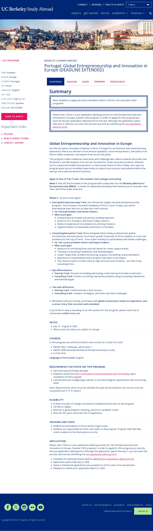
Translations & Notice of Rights (118, 511)
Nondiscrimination (135, 505)
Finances (136, 13)
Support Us (87, 505)
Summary (55, 81)
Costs (85, 81)
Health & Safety (114, 4)
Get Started (91, 13)
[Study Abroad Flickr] (32, 510)
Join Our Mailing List (103, 505)
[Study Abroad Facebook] (8, 510)
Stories (105, 13)
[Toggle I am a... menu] (148, 5)
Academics (118, 13)
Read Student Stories (16, 138)
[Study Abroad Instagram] (24, 510)
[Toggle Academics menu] (127, 13)
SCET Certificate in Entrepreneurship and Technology (102, 373)
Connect (82, 4)
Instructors (117, 81)
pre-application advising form (101, 454)
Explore (76, 13)
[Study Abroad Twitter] (16, 510)
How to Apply (14, 116)
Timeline (99, 81)
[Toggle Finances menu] (143, 13)
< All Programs (10, 60)
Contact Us (143, 511)
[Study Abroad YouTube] (40, 510)
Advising (96, 4)
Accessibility (119, 505)
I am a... (132, 4)
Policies (8, 134)
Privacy (149, 505)
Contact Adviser (13, 142)
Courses (72, 81)
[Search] (150, 13)
